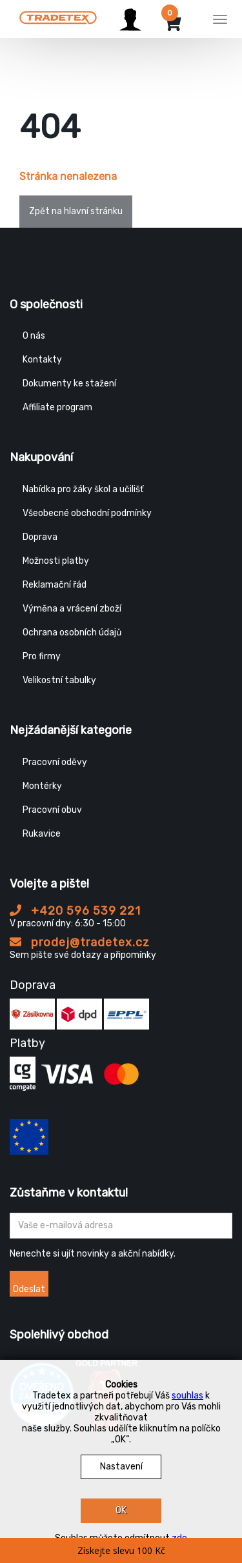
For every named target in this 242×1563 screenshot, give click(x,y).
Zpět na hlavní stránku (76, 211)
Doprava (40, 537)
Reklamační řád (54, 584)
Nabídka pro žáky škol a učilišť (83, 489)
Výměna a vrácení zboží (72, 608)
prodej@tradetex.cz (80, 942)
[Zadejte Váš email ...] (121, 1226)
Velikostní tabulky (59, 680)
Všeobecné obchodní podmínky (87, 513)
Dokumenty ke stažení (69, 383)
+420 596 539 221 (75, 911)
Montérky (42, 786)
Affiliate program (57, 407)
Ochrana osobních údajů (72, 632)
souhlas (187, 1395)
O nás (34, 335)
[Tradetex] (58, 17)
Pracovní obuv (52, 809)
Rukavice (42, 833)
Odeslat (29, 1289)
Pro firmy (42, 656)
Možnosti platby (56, 560)
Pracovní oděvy (55, 762)
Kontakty (42, 359)
